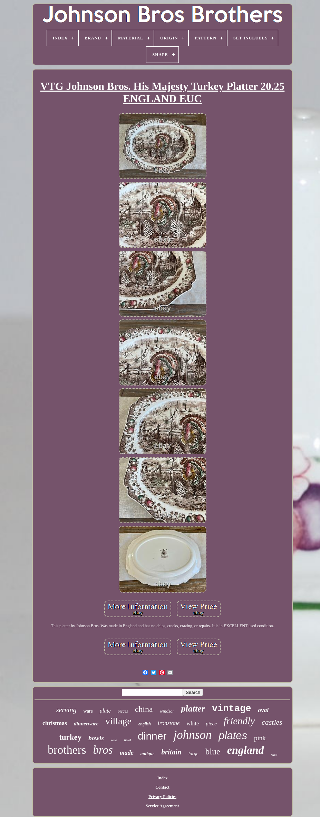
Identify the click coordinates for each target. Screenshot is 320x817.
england (245, 750)
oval (263, 710)
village (118, 721)
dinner (152, 736)
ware (88, 711)
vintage (231, 709)
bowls (96, 738)
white (193, 723)
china (144, 709)
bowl (127, 740)
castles (272, 722)
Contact (162, 787)
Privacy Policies (162, 796)
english (144, 724)
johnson (192, 735)
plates (233, 736)
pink (260, 738)
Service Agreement (162, 806)
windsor (167, 711)
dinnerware (86, 723)
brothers (67, 749)
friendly (239, 720)
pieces (123, 711)
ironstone (169, 723)
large (193, 753)
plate (105, 711)
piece (211, 723)
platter (193, 709)
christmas (54, 723)
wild (114, 740)
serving (66, 710)
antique (147, 753)
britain (171, 752)
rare (274, 754)
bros (103, 750)
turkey (70, 737)
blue (212, 751)
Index (162, 778)
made (127, 752)
